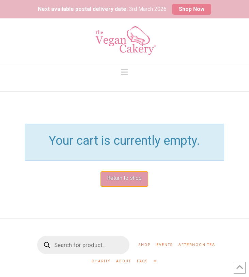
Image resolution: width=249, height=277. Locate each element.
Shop (145, 245)
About (123, 261)
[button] (124, 72)
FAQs (142, 261)
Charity (101, 261)
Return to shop (124, 178)
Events (164, 245)
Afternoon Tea (196, 245)
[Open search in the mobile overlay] (83, 245)
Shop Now (191, 9)
